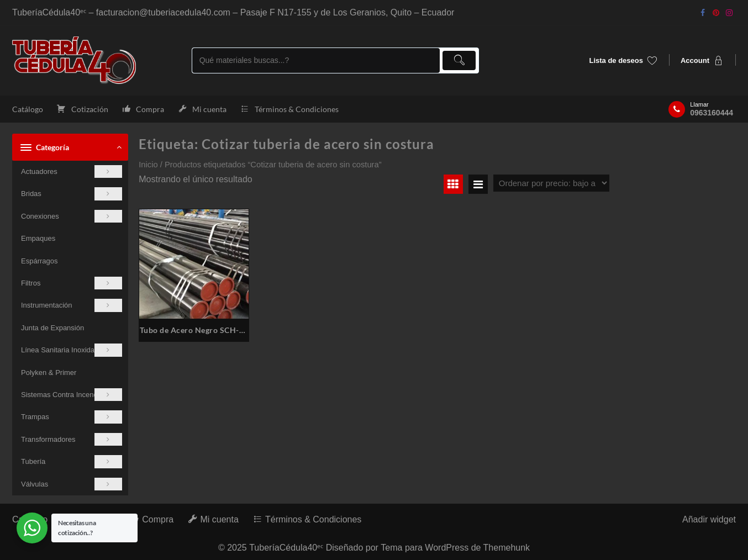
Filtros (71, 283)
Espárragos (39, 261)
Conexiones (71, 216)
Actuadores (71, 171)
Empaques (38, 238)
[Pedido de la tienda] (551, 183)
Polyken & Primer (48, 372)
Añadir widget (709, 519)
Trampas (71, 416)
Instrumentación (71, 305)
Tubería (71, 461)
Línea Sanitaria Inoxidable (71, 350)
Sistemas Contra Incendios (71, 394)
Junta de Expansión (52, 328)
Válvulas (71, 484)
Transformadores (71, 439)
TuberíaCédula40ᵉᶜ (286, 547)
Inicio (148, 164)
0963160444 (711, 112)
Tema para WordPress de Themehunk (455, 547)
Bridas (71, 193)
